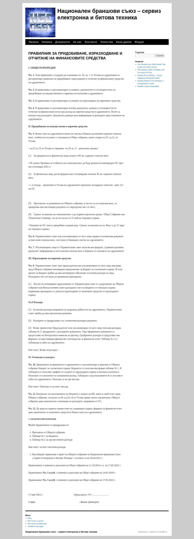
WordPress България (35, 526)
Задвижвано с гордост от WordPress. (152, 532)
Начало (34, 42)
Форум (139, 42)
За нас (77, 42)
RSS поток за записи (36, 521)
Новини (47, 42)
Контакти (91, 42)
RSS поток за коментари (37, 524)
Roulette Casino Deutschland (148, 86)
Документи (62, 42)
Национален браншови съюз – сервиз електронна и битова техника (61, 532)
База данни (123, 42)
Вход (30, 518)
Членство (106, 42)
